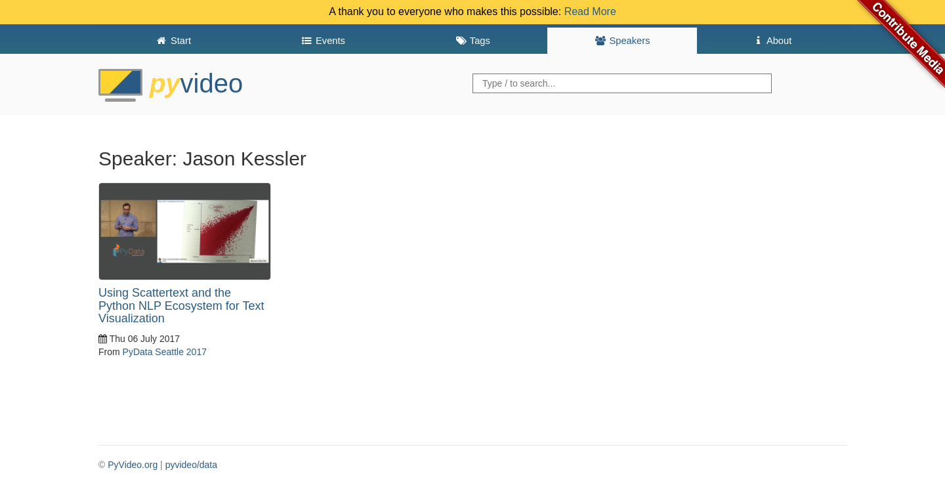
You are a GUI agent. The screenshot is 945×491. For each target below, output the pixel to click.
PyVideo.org (133, 464)
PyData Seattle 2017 (165, 352)
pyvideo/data (191, 464)
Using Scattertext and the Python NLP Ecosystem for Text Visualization (181, 306)
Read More (590, 11)
